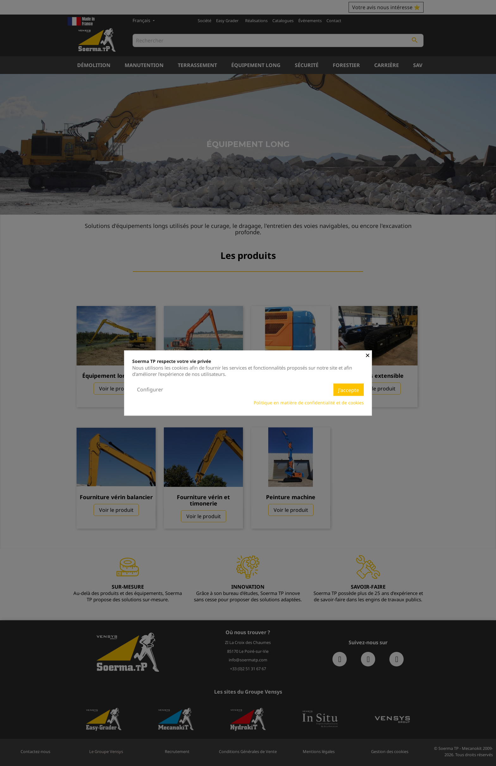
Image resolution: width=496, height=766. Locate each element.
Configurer (150, 389)
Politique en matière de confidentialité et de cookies (309, 403)
